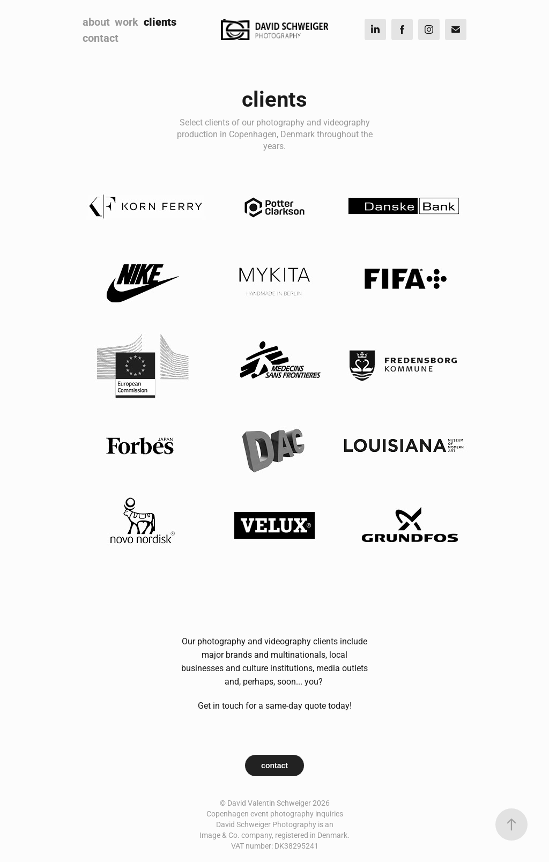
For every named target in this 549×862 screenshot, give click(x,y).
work (126, 21)
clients (160, 21)
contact (100, 37)
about (96, 21)
